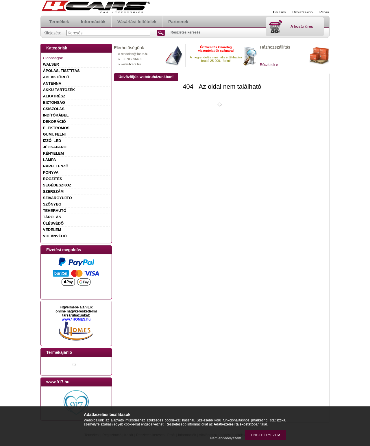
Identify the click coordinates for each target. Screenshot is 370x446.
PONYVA (51, 172)
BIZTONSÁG (54, 102)
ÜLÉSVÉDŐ (53, 223)
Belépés (279, 12)
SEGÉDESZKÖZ (57, 185)
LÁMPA (49, 160)
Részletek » (269, 65)
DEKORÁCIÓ (54, 121)
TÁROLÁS (52, 217)
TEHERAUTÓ (54, 210)
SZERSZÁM (53, 191)
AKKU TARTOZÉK (59, 90)
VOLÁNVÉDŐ (55, 236)
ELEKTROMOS (56, 128)
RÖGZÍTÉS (52, 179)
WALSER (51, 64)
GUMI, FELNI (54, 134)
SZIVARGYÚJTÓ (57, 198)
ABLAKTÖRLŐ (56, 77)
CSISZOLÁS (53, 109)
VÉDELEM (52, 229)
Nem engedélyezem (225, 438)
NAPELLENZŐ (56, 166)
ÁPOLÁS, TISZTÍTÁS (61, 71)
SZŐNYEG (52, 204)
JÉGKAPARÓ (54, 147)
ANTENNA (52, 83)
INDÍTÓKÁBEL (56, 115)
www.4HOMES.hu (76, 319)
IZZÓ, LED (52, 140)
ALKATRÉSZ (54, 96)
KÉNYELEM (53, 153)
